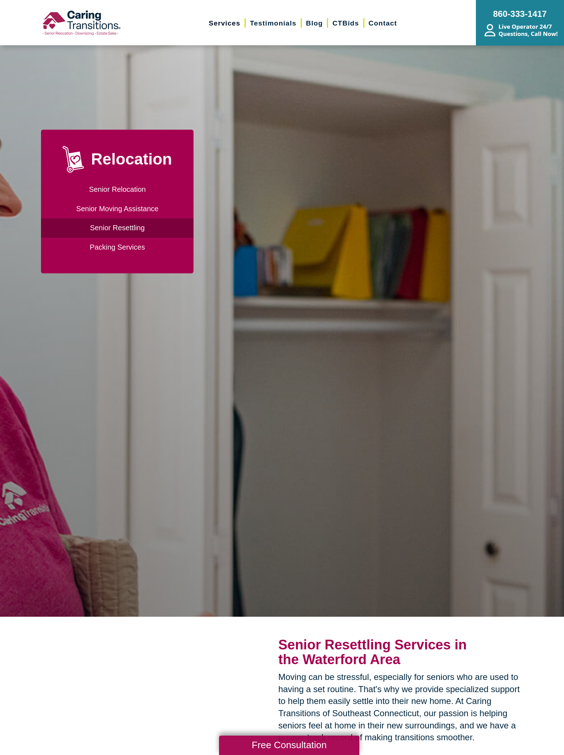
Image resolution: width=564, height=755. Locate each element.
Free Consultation (289, 745)
